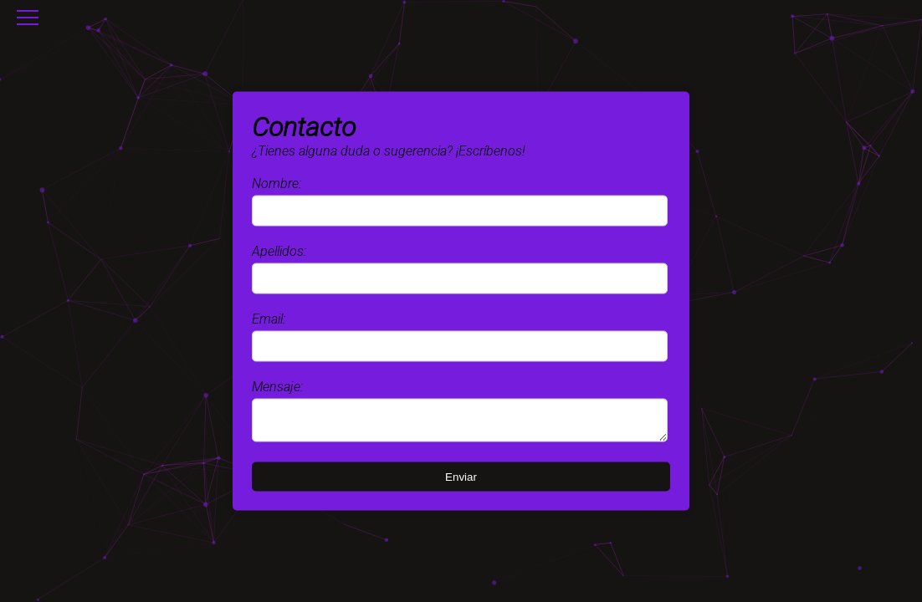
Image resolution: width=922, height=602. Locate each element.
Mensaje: (277, 384)
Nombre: (276, 181)
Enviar (461, 479)
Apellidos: (279, 249)
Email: (268, 316)
